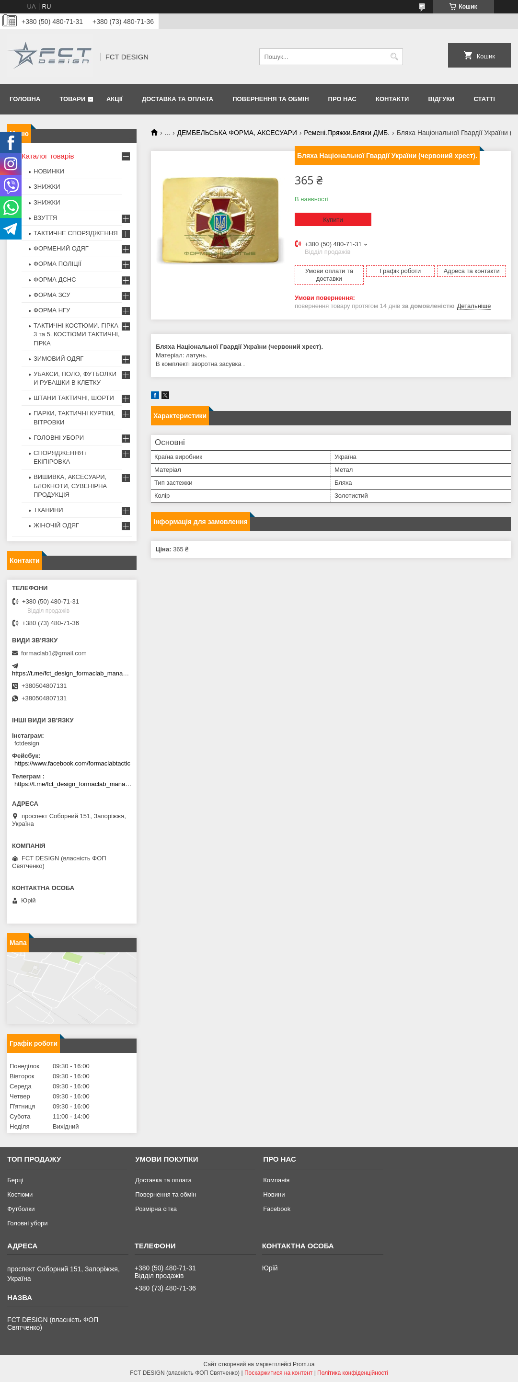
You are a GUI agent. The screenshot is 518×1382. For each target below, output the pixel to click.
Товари (72, 99)
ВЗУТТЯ (45, 217)
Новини (274, 1194)
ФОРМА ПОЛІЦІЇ (57, 263)
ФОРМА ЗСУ (52, 294)
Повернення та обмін (270, 99)
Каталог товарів (48, 156)
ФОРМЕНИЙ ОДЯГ (61, 248)
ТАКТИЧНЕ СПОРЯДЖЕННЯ (76, 233)
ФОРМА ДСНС (55, 279)
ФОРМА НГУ (52, 310)
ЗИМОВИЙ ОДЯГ (58, 358)
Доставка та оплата (177, 99)
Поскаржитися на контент (278, 1373)
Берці (15, 1180)
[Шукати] (394, 56)
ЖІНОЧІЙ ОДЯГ (56, 525)
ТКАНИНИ (48, 510)
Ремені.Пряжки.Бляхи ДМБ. (347, 133)
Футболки (21, 1208)
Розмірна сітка (156, 1208)
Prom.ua (303, 1364)
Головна (25, 99)
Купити (333, 219)
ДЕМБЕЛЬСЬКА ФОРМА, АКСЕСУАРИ (237, 133)
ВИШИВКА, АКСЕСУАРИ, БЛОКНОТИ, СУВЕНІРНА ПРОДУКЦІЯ (70, 485)
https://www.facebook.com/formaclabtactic (72, 763)
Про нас (342, 99)
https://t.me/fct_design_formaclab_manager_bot (78, 673)
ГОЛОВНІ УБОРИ (59, 437)
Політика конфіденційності (352, 1373)
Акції (114, 99)
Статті (484, 99)
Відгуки (441, 99)
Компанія (276, 1180)
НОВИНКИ (49, 171)
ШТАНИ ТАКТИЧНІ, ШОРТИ (74, 397)
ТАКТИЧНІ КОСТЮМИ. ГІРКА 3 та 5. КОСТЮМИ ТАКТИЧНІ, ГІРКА (77, 334)
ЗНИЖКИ (47, 186)
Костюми (20, 1194)
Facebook (276, 1208)
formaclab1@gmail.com (54, 653)
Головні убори (27, 1223)
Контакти (392, 99)
